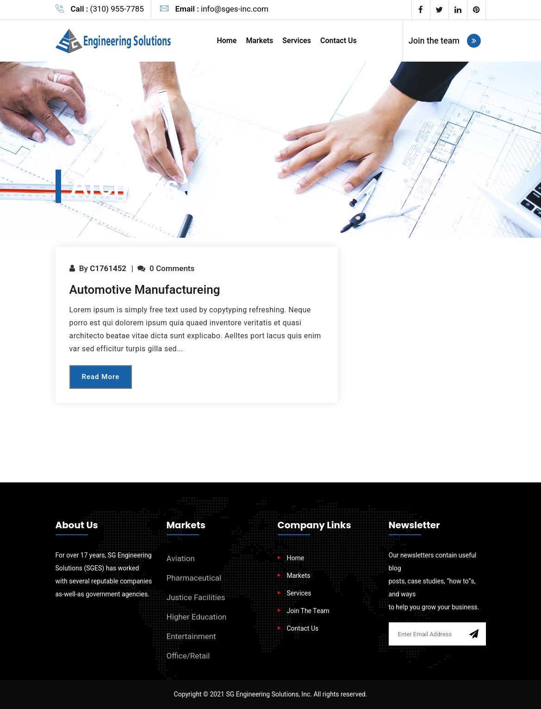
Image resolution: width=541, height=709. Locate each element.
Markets (259, 40)
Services (296, 40)
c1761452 (108, 268)
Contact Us (338, 40)
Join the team (445, 41)
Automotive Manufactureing (144, 290)
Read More (101, 377)
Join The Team (308, 611)
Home (226, 40)
